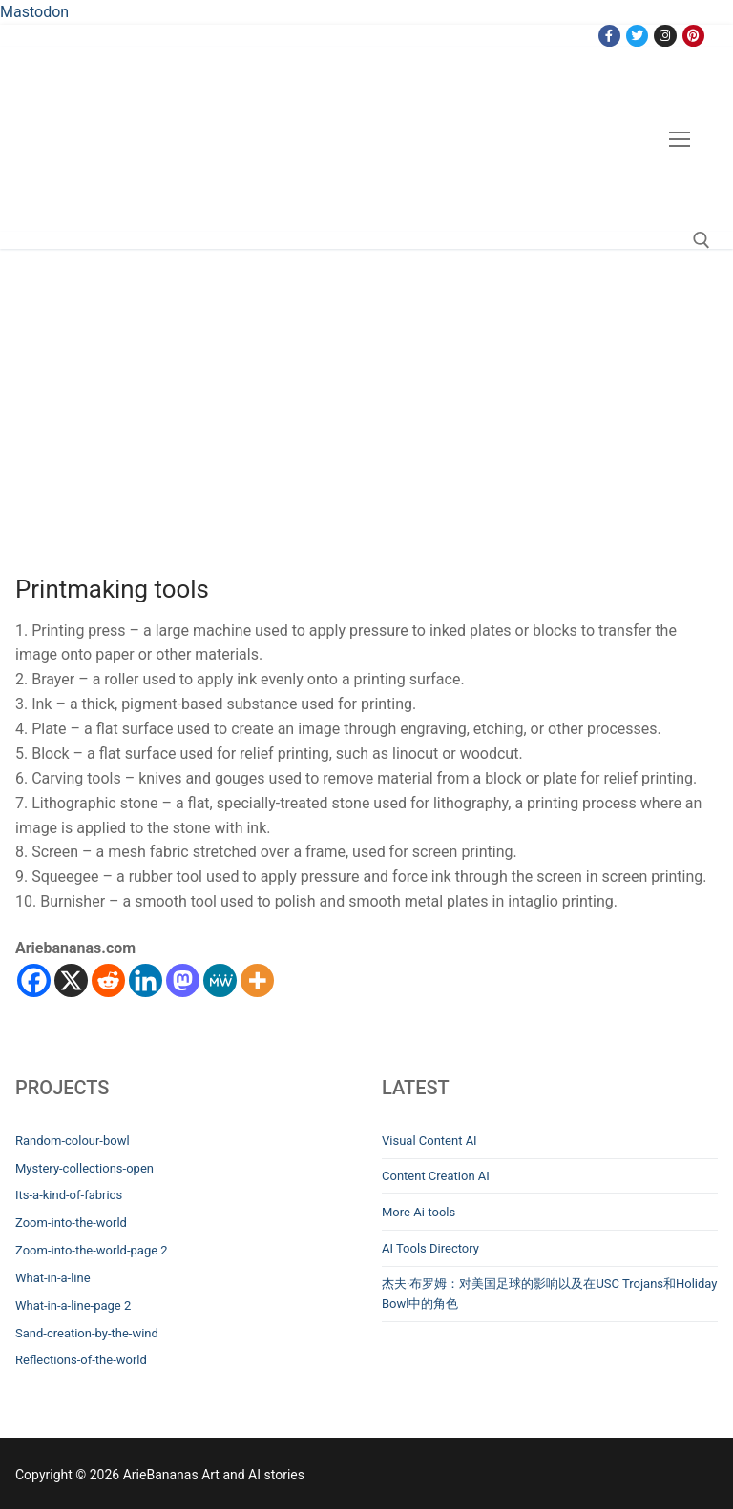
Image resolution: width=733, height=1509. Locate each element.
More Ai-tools (418, 1212)
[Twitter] (637, 36)
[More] (257, 980)
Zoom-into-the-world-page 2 (91, 1250)
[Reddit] (108, 980)
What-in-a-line (53, 1278)
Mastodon (34, 12)
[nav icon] (679, 139)
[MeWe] (220, 980)
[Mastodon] (182, 980)
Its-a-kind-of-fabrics (68, 1195)
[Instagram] (665, 36)
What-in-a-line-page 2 (73, 1305)
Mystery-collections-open (84, 1168)
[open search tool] (701, 240)
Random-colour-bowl (72, 1140)
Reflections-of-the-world (81, 1360)
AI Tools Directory (430, 1248)
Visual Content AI (429, 1140)
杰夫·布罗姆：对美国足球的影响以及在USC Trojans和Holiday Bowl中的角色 (550, 1293)
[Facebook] (609, 36)
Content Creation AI (436, 1176)
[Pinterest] (693, 36)
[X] (71, 980)
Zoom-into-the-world (71, 1222)
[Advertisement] (366, 391)
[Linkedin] (145, 980)
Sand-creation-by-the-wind (86, 1333)
